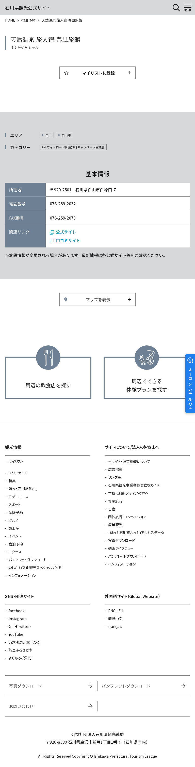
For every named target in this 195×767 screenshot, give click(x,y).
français (115, 626)
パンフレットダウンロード (27, 559)
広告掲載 (115, 469)
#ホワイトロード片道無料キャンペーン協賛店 (73, 147)
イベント (15, 536)
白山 (48, 135)
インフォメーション (22, 575)
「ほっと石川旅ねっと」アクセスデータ (136, 532)
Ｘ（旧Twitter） (20, 626)
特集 (12, 480)
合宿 (111, 508)
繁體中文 (115, 618)
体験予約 (16, 512)
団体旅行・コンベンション (127, 516)
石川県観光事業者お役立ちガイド (133, 485)
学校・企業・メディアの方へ (128, 493)
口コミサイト (68, 240)
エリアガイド (18, 472)
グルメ (13, 520)
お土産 (14, 528)
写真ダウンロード (121, 540)
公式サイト (66, 232)
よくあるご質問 (20, 657)
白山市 (66, 135)
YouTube (16, 634)
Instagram (18, 618)
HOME (10, 20)
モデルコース (18, 496)
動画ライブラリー (121, 548)
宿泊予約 (28, 20)
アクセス (15, 551)
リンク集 (114, 477)
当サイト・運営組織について (129, 461)
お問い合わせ (21, 706)
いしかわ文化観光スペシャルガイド (35, 567)
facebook (17, 610)
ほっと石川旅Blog (23, 488)
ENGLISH (115, 610)
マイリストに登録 (98, 73)
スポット (15, 504)
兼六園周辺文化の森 (24, 642)
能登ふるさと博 (20, 650)
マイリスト (16, 461)
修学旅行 (115, 501)
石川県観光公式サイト (28, 7)
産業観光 (115, 524)
